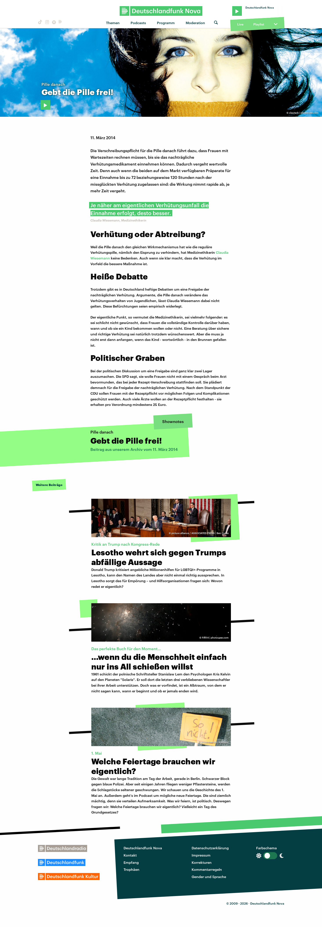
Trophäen (131, 869)
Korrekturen (202, 862)
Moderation (195, 23)
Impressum (201, 855)
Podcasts (138, 23)
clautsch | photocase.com (303, 112)
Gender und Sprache (209, 877)
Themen (113, 23)
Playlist (258, 24)
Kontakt (130, 855)
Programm (166, 23)
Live (240, 24)
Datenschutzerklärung (210, 848)
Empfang (131, 862)
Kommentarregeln (207, 869)
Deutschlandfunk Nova (143, 848)
